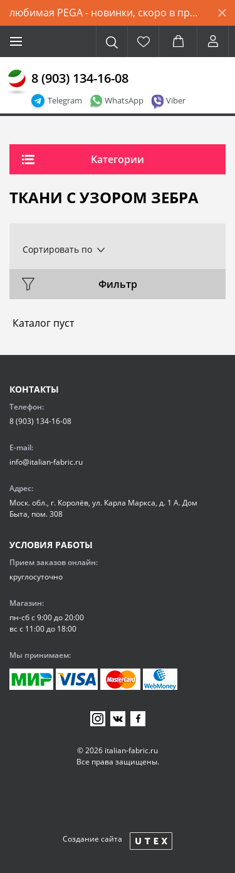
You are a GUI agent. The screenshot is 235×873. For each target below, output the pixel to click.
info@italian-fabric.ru (46, 462)
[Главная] (17, 82)
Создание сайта (92, 838)
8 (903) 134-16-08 (79, 78)
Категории (117, 159)
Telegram (65, 100)
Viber (175, 100)
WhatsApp (124, 100)
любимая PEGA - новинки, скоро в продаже (109, 12)
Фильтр (117, 284)
